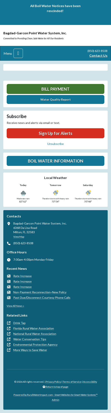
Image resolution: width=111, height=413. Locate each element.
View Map (18, 236)
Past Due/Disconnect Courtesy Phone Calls (41, 297)
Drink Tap (19, 323)
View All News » (15, 305)
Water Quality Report (55, 99)
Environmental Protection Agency (35, 344)
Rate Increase (22, 276)
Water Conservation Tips (29, 339)
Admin (55, 399)
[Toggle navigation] (18, 53)
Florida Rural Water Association (33, 328)
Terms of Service (72, 381)
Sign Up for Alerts (55, 133)
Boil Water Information (55, 160)
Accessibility (90, 381)
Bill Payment (55, 88)
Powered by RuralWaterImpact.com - (55, 394)
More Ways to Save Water (30, 350)
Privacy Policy (53, 381)
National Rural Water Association (34, 333)
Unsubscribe (55, 143)
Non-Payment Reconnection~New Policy (39, 292)
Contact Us (98, 55)
